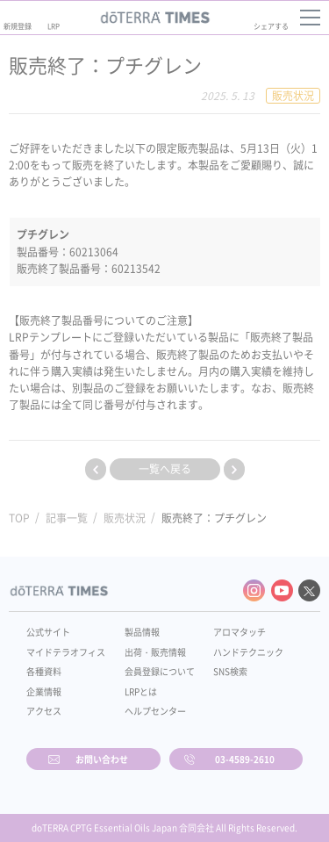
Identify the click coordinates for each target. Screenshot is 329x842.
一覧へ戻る (165, 469)
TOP (19, 518)
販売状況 (125, 518)
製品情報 (142, 631)
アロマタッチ (239, 631)
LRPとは (141, 691)
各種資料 (43, 671)
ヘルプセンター (155, 710)
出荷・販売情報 (155, 651)
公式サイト (48, 631)
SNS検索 (230, 671)
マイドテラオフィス (65, 651)
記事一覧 (67, 518)
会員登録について (160, 671)
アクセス (43, 710)
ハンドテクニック (248, 651)
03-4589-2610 (245, 759)
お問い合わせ (101, 759)
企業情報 (43, 691)
